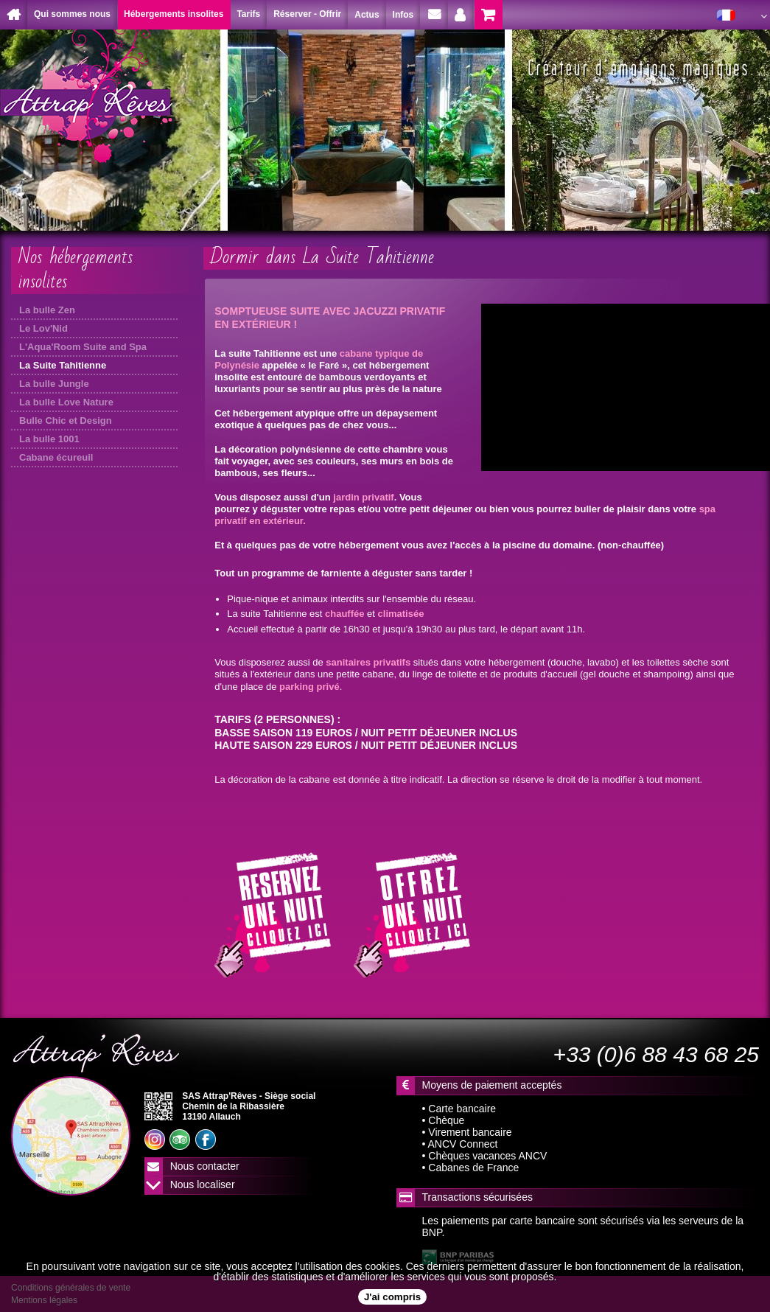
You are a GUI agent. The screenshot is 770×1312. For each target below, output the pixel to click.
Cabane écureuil (56, 457)
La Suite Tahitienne (62, 365)
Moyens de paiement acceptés (492, 1085)
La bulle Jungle (54, 383)
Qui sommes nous (72, 14)
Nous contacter (204, 1166)
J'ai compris (392, 1296)
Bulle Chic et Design (65, 420)
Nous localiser (202, 1184)
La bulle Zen (47, 309)
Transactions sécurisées (477, 1197)
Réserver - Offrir (307, 14)
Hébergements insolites (173, 14)
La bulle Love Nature (66, 402)
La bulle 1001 (49, 438)
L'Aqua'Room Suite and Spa (83, 346)
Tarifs (248, 14)
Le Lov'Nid (43, 328)
